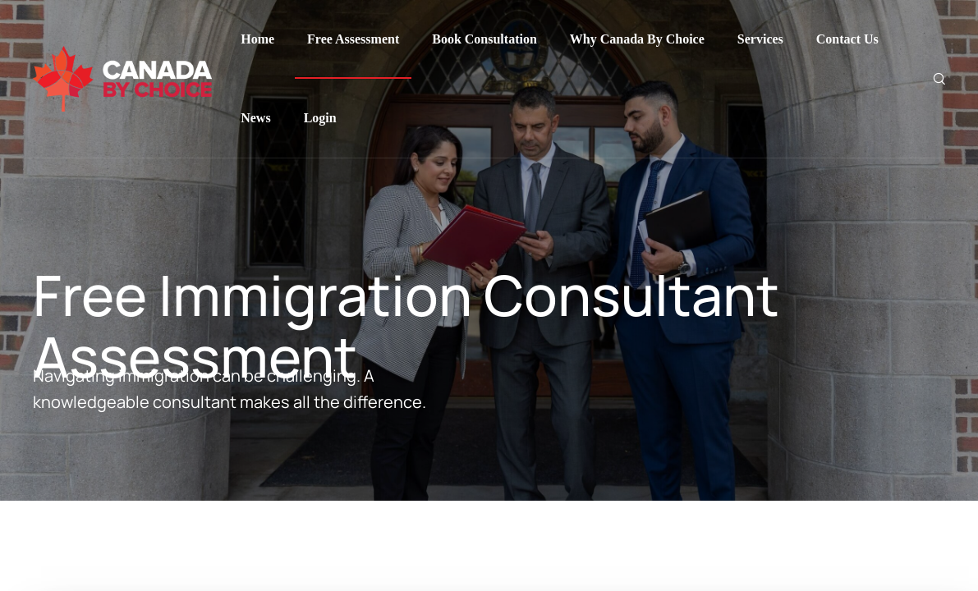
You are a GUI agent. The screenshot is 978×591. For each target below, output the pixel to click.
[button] (941, 528)
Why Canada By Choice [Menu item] (637, 39)
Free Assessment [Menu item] (353, 39)
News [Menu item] (255, 118)
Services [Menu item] (760, 39)
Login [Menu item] (320, 118)
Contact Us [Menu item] (847, 39)
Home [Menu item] (257, 39)
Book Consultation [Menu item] (484, 39)
